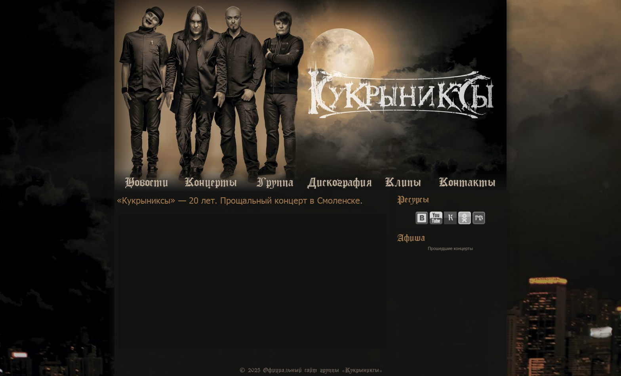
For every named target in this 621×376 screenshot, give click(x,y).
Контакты (467, 180)
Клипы (403, 180)
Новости (146, 180)
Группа (275, 180)
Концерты (211, 180)
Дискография (339, 180)
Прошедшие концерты (450, 248)
